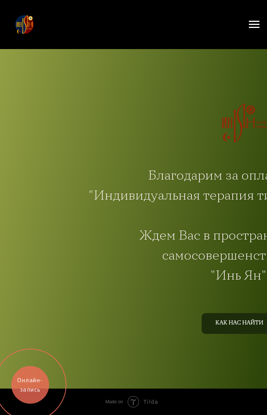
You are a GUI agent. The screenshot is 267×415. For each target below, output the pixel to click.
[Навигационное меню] (254, 24)
